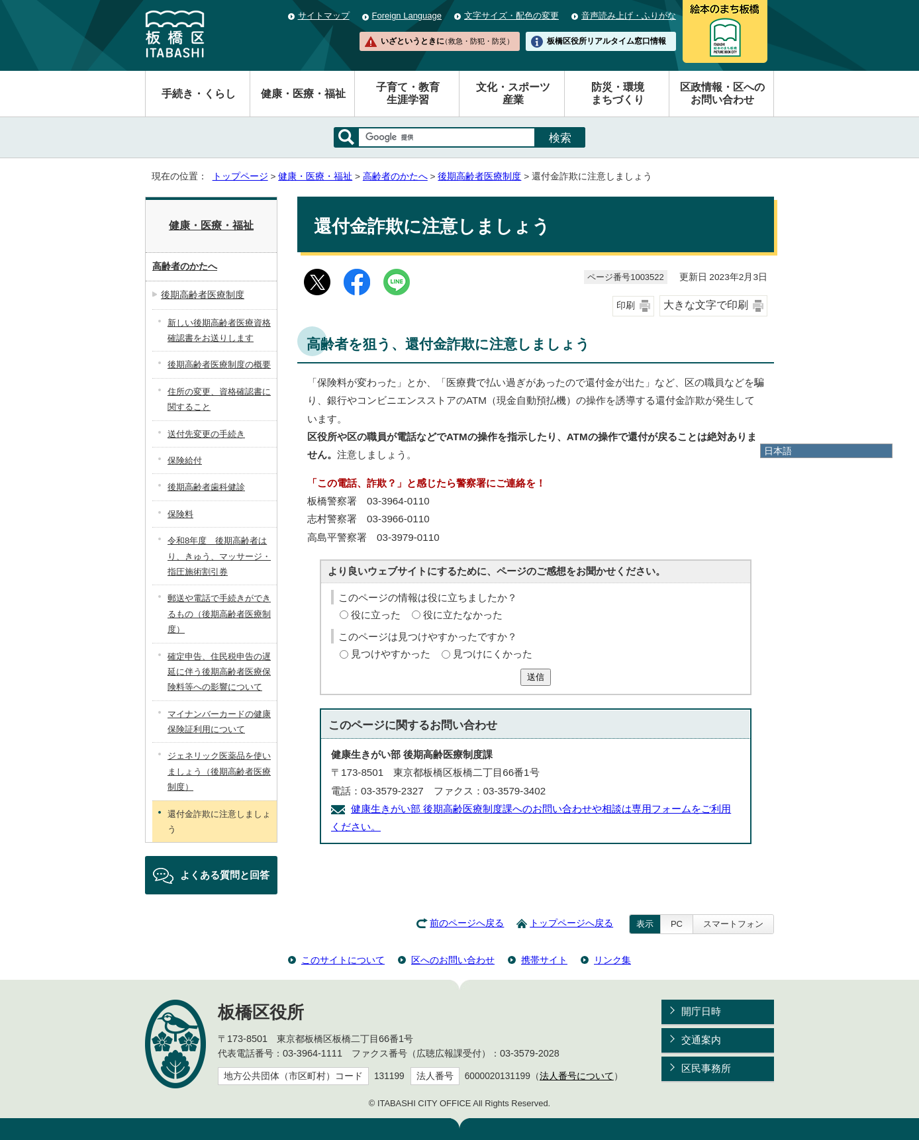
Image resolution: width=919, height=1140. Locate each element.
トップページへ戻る (571, 923)
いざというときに (447, 41)
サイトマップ (324, 16)
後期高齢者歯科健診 (206, 487)
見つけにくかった (492, 653)
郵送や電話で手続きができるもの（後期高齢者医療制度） (219, 613)
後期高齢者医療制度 (479, 176)
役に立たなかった (463, 614)
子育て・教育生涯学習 (408, 93)
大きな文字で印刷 (705, 304)
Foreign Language (407, 16)
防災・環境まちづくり (617, 93)
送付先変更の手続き (206, 434)
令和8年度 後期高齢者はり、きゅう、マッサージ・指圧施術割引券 (219, 556)
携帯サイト (544, 960)
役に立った (376, 614)
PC (677, 924)
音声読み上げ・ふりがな (628, 16)
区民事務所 (706, 1068)
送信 (535, 677)
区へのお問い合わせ (453, 960)
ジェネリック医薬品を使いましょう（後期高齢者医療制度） (219, 771)
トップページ (240, 176)
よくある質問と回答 (224, 874)
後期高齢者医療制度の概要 (219, 364)
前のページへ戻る (467, 923)
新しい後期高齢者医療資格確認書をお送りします (219, 330)
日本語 (778, 451)
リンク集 (612, 960)
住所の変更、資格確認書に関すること (219, 399)
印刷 (625, 305)
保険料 (180, 514)
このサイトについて (343, 960)
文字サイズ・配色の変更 (511, 16)
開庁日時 (701, 1011)
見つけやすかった (390, 653)
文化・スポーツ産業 (513, 93)
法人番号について (577, 1076)
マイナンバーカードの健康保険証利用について (219, 721)
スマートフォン (733, 924)
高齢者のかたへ (395, 176)
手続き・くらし (199, 93)
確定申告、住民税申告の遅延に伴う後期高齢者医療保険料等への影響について (219, 671)
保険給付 (185, 460)
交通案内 (701, 1039)
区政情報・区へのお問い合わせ (722, 93)
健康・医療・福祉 (303, 93)
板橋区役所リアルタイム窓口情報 (606, 41)
